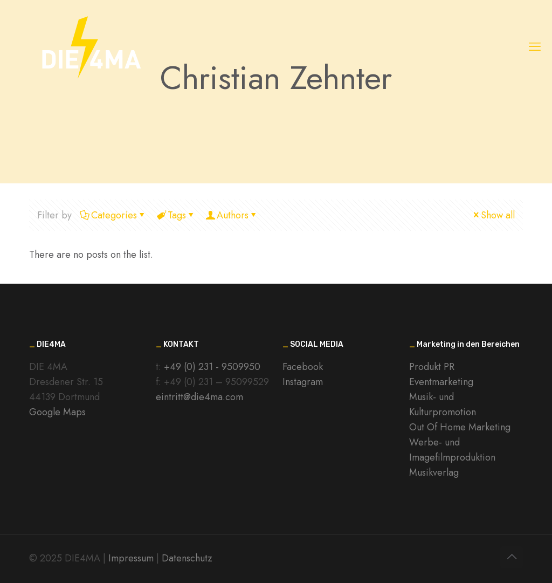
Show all (493, 215)
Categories (113, 215)
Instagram (302, 382)
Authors (231, 215)
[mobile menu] (535, 46)
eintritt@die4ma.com (199, 397)
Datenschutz (187, 558)
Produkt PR (431, 367)
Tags (176, 215)
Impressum (131, 558)
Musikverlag (434, 472)
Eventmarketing (441, 382)
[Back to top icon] (511, 557)
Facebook (302, 367)
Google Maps (57, 412)
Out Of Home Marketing (459, 427)
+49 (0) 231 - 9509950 (212, 367)
